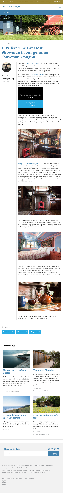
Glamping (22, 332)
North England (5, 468)
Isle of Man (26, 468)
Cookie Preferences (29, 478)
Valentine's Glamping (44, 370)
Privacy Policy (10, 478)
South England (36, 465)
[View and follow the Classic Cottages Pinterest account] (58, 449)
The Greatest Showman (37, 75)
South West (29, 465)
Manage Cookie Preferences (31, 104)
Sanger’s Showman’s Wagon (28, 164)
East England (13, 468)
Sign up (54, 454)
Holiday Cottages (20, 465)
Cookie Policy (18, 478)
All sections (5, 12)
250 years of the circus (32, 63)
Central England (49, 465)
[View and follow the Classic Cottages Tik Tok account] (55, 449)
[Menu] (60, 7)
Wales (42, 465)
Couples (35, 332)
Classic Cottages (7, 465)
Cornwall (8, 332)
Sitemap (4, 478)
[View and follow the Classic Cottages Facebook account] (52, 449)
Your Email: (9, 454)
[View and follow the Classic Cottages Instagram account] (49, 449)
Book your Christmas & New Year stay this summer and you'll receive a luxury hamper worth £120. (30, 2)
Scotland (19, 468)
